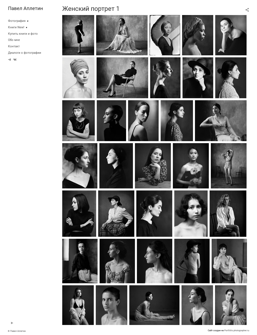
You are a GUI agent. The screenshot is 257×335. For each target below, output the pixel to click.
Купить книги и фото (23, 33)
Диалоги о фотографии (24, 53)
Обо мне (14, 40)
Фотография (16, 21)
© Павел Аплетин (17, 331)
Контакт (14, 46)
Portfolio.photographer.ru (236, 330)
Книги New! (16, 27)
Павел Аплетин (25, 8)
